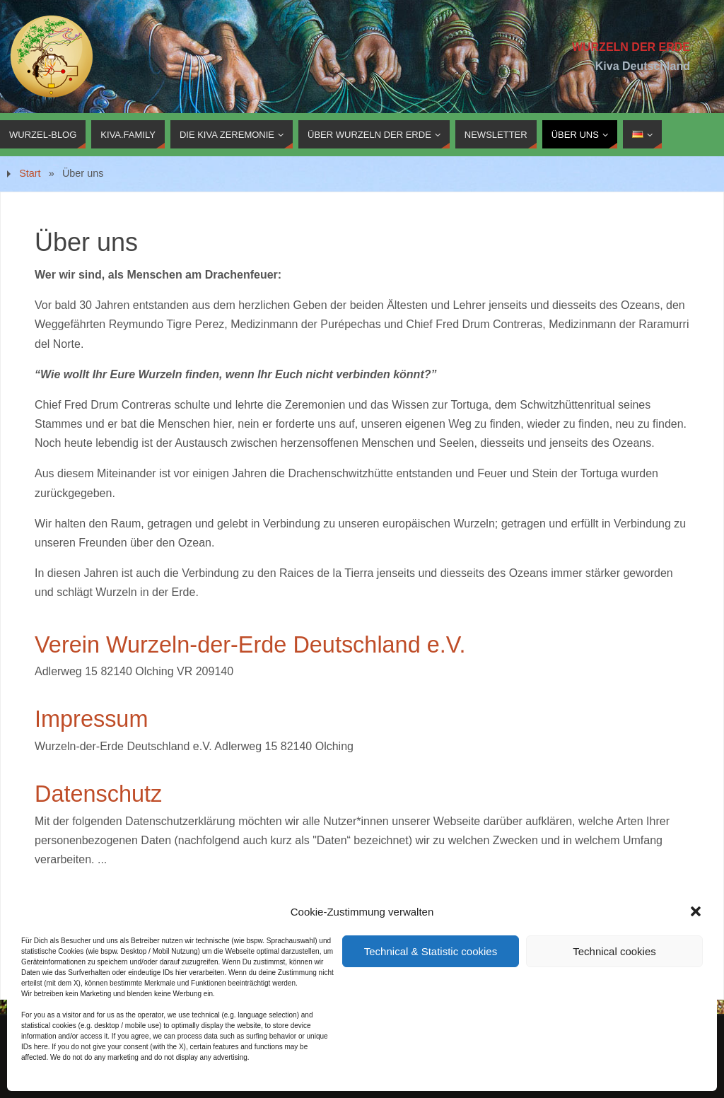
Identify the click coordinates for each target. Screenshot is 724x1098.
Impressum (91, 719)
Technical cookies (614, 951)
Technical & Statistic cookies (430, 951)
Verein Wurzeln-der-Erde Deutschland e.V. (250, 645)
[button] (696, 911)
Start (29, 173)
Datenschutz (98, 794)
